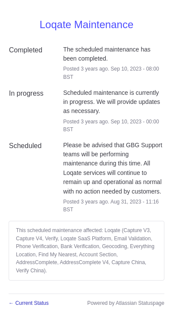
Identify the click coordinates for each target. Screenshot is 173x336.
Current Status (29, 303)
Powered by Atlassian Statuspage (125, 303)
